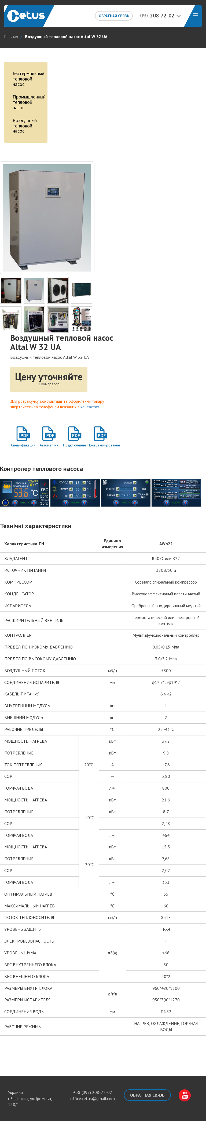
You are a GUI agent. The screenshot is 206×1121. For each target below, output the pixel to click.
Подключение (74, 445)
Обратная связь (114, 15)
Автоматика (49, 445)
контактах (89, 406)
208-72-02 (157, 15)
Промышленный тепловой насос (27, 102)
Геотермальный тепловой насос (27, 78)
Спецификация (23, 445)
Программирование (100, 445)
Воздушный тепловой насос (25, 125)
